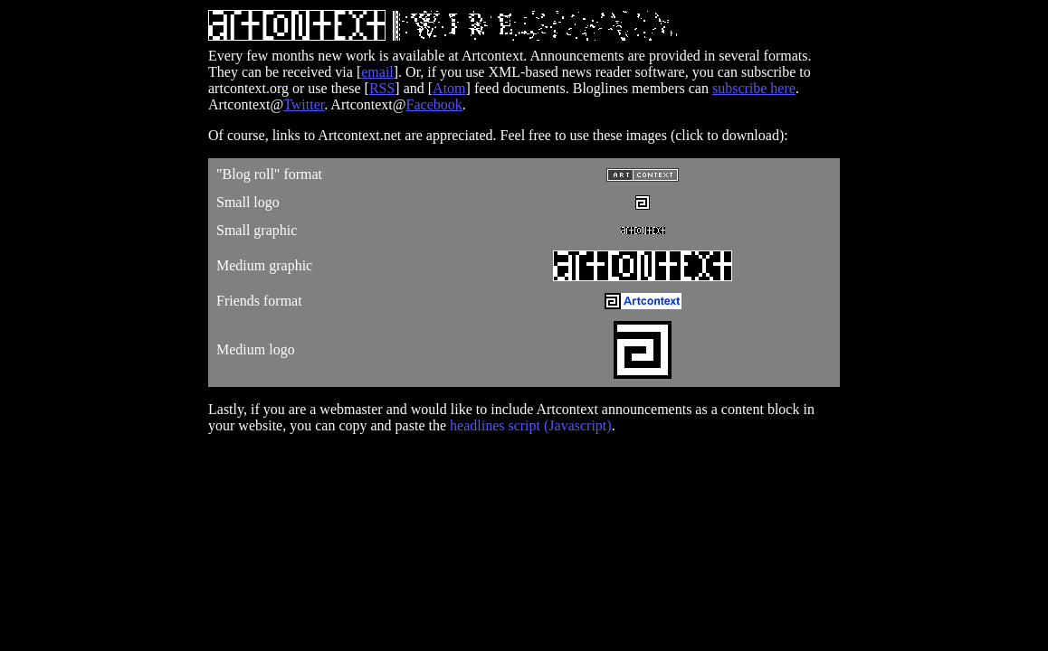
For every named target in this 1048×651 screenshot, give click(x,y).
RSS (382, 88)
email (377, 72)
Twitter (303, 104)
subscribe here (754, 88)
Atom (449, 88)
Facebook (434, 104)
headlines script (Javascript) (531, 425)
